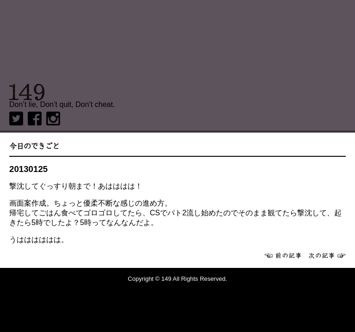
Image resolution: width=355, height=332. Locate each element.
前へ (282, 255)
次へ (327, 255)
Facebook (35, 118)
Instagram (53, 118)
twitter (16, 118)
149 (27, 92)
